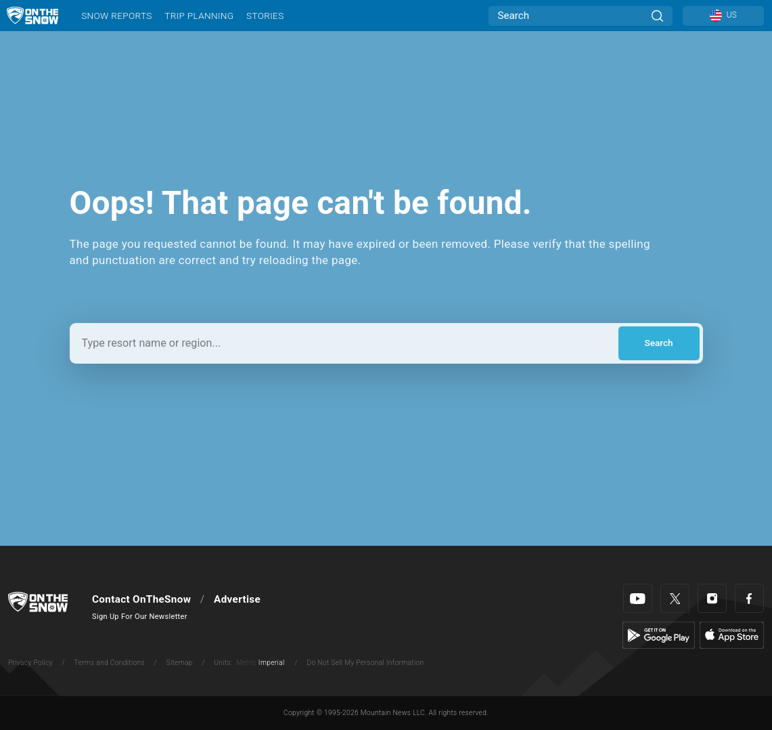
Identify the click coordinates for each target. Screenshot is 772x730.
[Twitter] (674, 598)
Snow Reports (116, 15)
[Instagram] (712, 598)
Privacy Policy (30, 662)
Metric (246, 662)
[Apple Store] (732, 634)
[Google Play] (658, 634)
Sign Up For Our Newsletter (139, 616)
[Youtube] (637, 598)
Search (658, 342)
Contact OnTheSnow (141, 599)
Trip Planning (198, 15)
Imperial (271, 662)
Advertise (237, 599)
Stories (264, 15)
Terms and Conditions (109, 662)
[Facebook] (749, 598)
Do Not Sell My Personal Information (365, 662)
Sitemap (179, 662)
